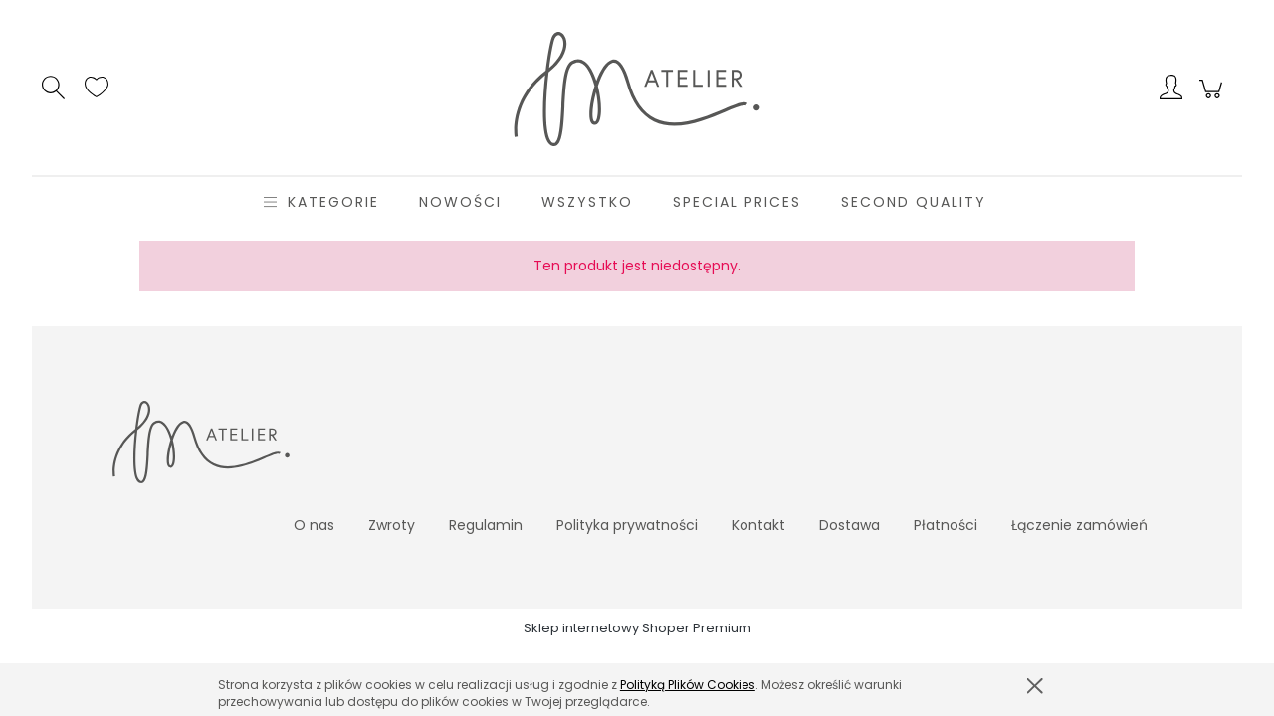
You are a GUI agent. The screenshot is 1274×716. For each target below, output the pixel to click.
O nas (314, 525)
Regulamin (486, 525)
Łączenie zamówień (1079, 525)
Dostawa (849, 525)
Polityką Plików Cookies (687, 684)
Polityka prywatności (627, 525)
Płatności (945, 525)
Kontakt (758, 525)
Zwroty (391, 525)
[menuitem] (333, 202)
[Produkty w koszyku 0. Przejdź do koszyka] (1213, 99)
